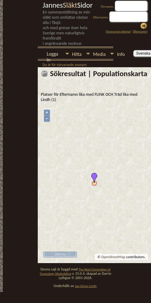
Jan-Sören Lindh (86, 286)
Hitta (77, 54)
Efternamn (140, 31)
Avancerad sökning (118, 31)
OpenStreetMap (113, 257)
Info (121, 54)
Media (99, 54)
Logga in (52, 54)
